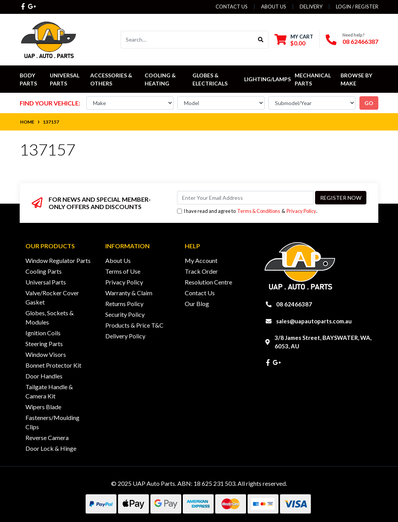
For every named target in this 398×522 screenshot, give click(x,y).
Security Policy (125, 314)
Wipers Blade (43, 406)
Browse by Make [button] (357, 79)
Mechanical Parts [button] (313, 79)
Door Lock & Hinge (50, 448)
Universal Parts (65, 79)
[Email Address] (245, 197)
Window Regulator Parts (58, 260)
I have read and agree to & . (247, 211)
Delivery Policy (125, 336)
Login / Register (357, 6)
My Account (201, 260)
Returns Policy (124, 303)
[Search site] (260, 40)
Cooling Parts (43, 271)
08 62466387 (360, 41)
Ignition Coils (43, 332)
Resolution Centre (208, 282)
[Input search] (187, 40)
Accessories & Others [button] (111, 79)
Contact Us (232, 6)
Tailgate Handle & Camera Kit (49, 391)
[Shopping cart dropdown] (294, 40)
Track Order (201, 271)
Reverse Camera (47, 437)
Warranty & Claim (128, 292)
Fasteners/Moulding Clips (52, 422)
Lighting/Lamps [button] (267, 79)
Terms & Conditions (258, 211)
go (368, 103)
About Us (273, 6)
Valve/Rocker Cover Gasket (52, 297)
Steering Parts (44, 343)
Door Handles (43, 376)
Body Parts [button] (28, 79)
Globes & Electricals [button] (210, 79)
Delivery (311, 6)
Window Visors (45, 354)
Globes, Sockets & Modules (49, 317)
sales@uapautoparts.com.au (314, 321)
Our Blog (197, 303)
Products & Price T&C (134, 325)
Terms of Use (122, 271)
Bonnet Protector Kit (53, 365)
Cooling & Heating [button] (161, 79)
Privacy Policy (301, 211)
